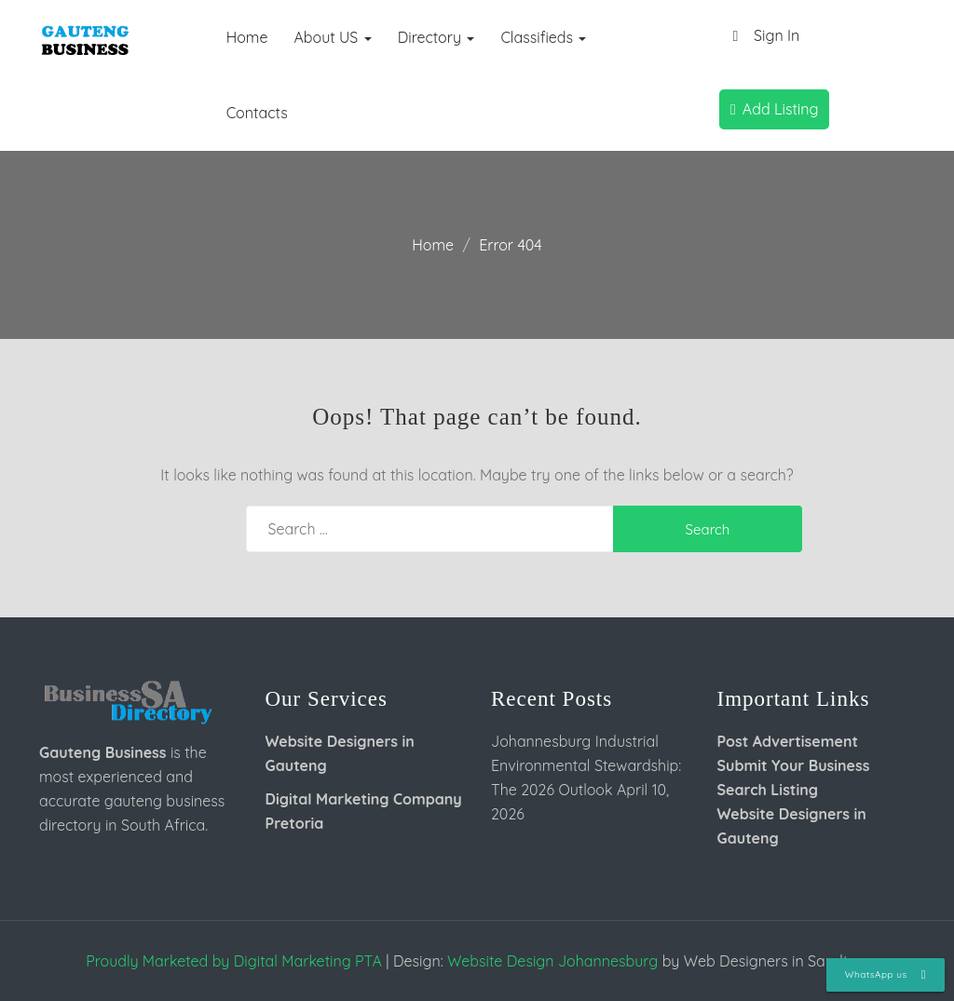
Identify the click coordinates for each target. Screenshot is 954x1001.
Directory (436, 37)
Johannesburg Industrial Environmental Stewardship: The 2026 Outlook (586, 765)
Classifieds (543, 37)
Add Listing (774, 109)
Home (247, 37)
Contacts (257, 112)
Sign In (761, 36)
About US (332, 37)
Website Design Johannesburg (552, 961)
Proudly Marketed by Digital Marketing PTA (234, 961)
